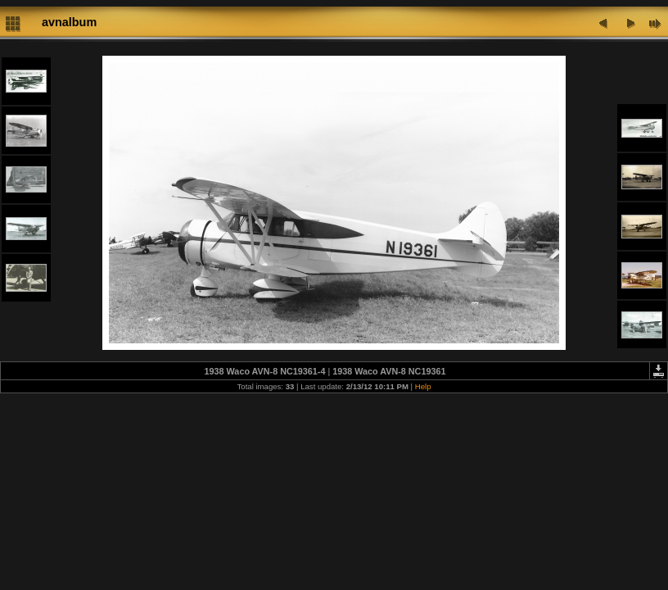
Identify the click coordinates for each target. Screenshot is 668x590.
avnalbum (69, 22)
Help (423, 386)
